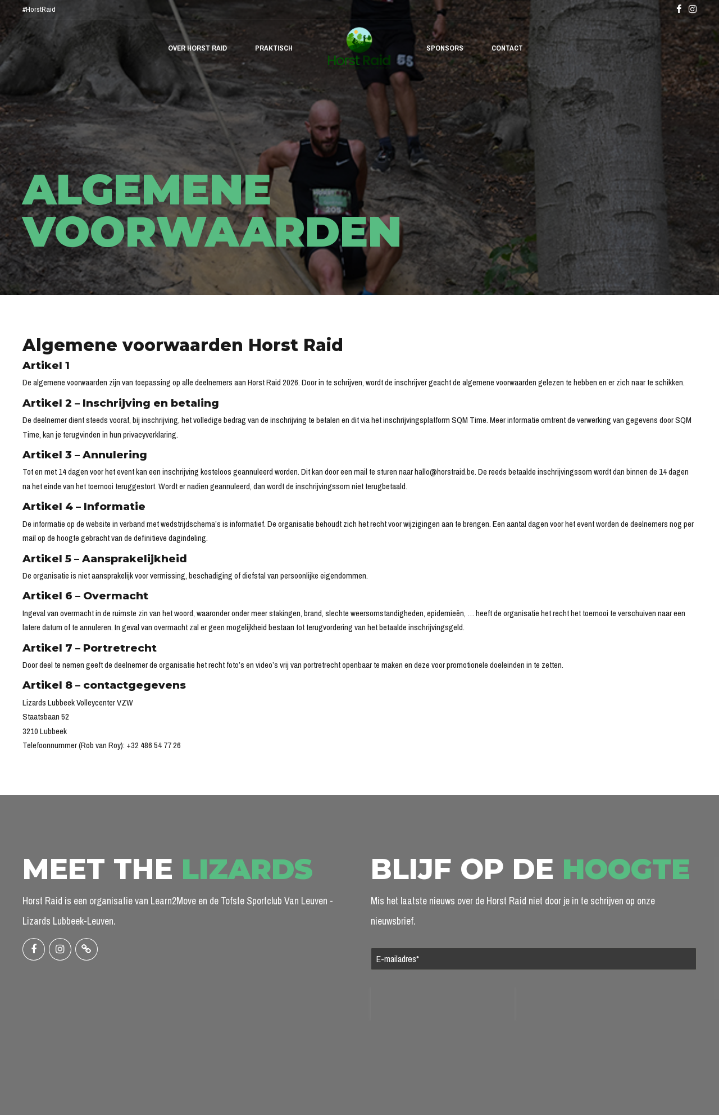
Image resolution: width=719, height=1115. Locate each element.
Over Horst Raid (197, 48)
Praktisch (274, 48)
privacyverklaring (149, 434)
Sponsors (444, 48)
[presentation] (443, 1004)
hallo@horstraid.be (445, 471)
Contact (507, 48)
